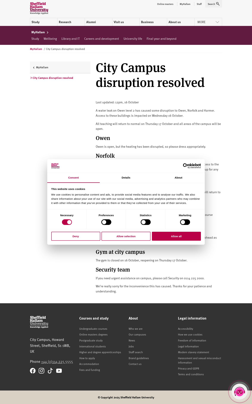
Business (147, 22)
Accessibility (185, 328)
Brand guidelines (139, 358)
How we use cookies (190, 334)
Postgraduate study (91, 340)
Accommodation (89, 364)
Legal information (188, 346)
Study (35, 22)
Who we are (135, 328)
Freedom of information (192, 340)
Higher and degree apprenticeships (100, 352)
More (208, 22)
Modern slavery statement (193, 352)
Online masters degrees (93, 334)
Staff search (136, 352)
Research (65, 22)
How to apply (87, 358)
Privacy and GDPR (188, 368)
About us (175, 22)
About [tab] (178, 177)
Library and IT (70, 38)
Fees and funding (89, 370)
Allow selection (125, 236)
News (132, 340)
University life (133, 38)
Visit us (119, 22)
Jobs (131, 346)
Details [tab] (126, 177)
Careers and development (101, 38)
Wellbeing (50, 38)
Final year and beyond (161, 38)
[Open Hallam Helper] (239, 391)
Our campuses (137, 334)
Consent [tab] (73, 177)
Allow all (176, 236)
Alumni (91, 22)
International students (92, 346)
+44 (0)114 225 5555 (57, 361)
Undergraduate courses (93, 328)
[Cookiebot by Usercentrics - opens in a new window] (185, 166)
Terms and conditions (191, 374)
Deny (75, 236)
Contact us (135, 364)
